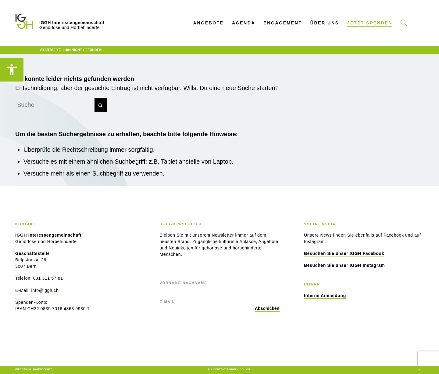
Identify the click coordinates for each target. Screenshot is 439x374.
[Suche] (61, 105)
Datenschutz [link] (42, 369)
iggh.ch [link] (244, 369)
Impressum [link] (23, 369)
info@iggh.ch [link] (45, 290)
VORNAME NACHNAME (183, 283)
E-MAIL (167, 301)
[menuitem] (208, 23)
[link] (11, 70)
